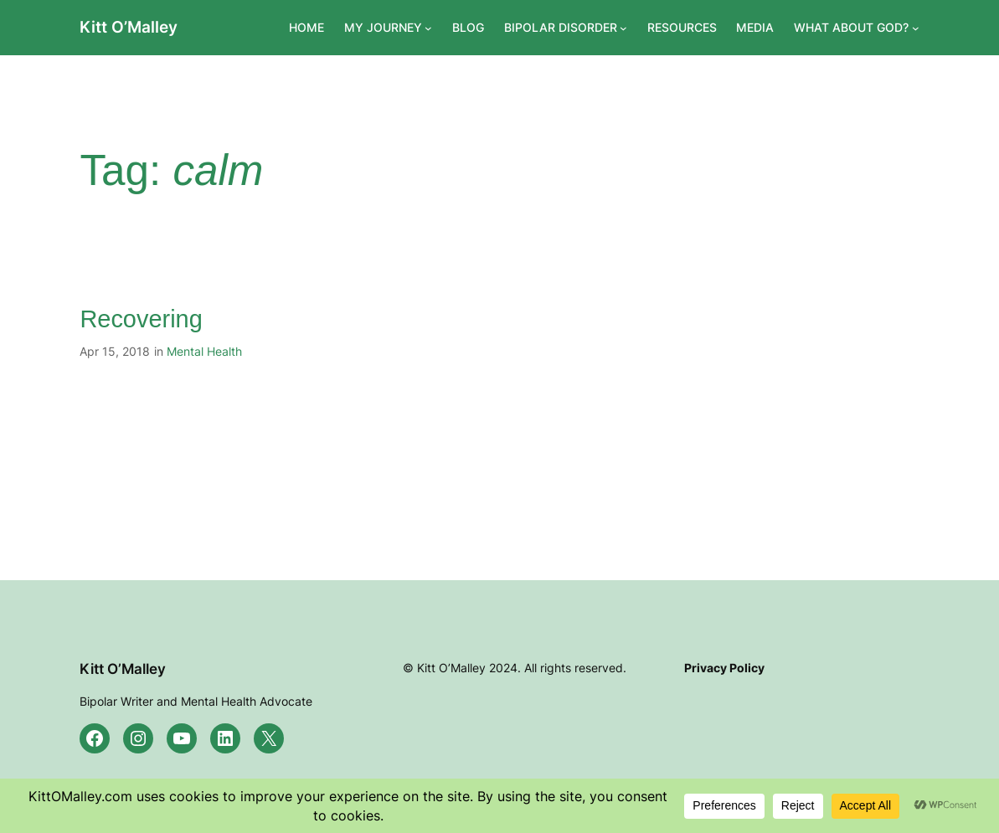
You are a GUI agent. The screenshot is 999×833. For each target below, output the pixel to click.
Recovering (141, 319)
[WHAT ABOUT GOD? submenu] (915, 28)
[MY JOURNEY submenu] (428, 28)
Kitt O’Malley (129, 27)
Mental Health (204, 351)
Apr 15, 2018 (115, 351)
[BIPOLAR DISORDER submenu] (623, 28)
